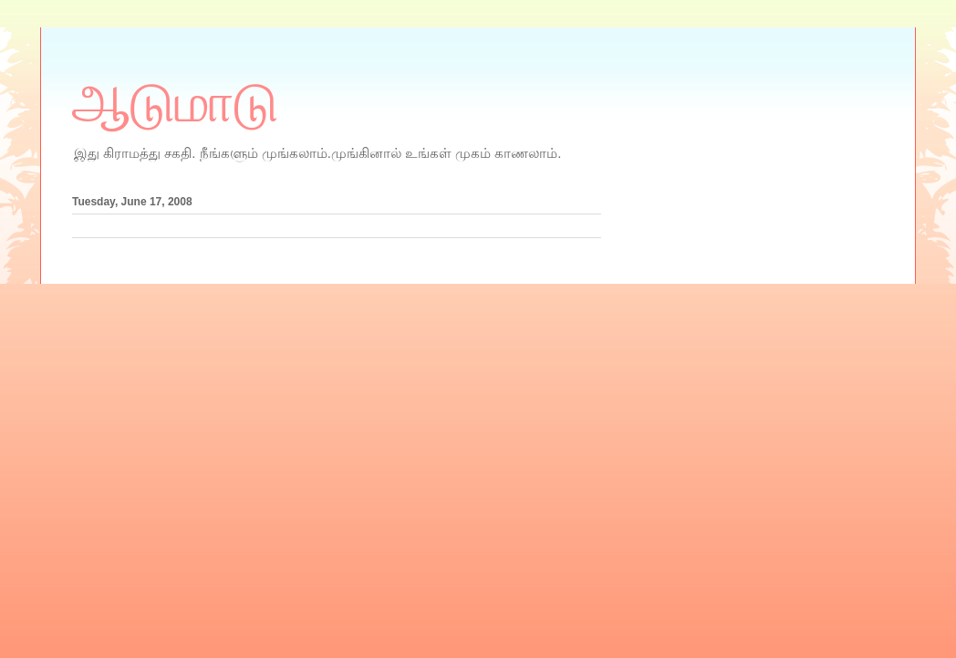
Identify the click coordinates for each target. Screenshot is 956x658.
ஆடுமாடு (175, 103)
